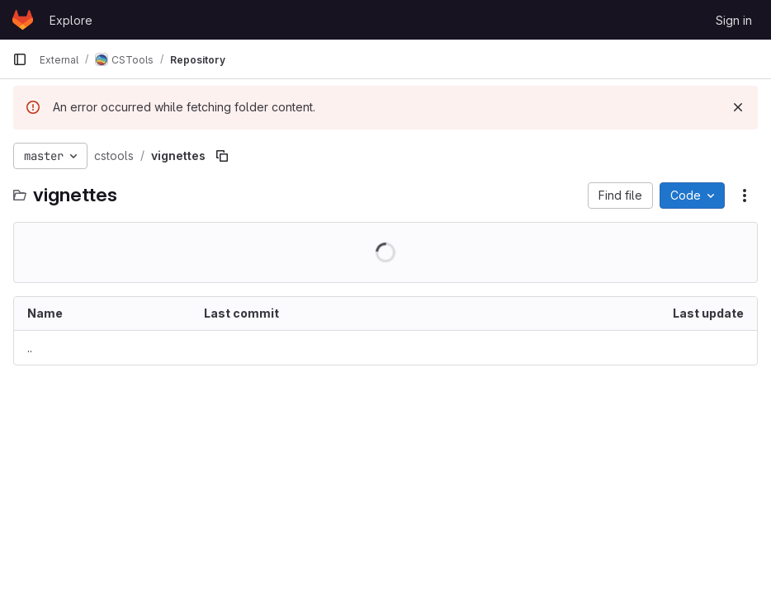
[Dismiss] (738, 107)
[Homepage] (22, 20)
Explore (71, 20)
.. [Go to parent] (29, 348)
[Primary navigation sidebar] (20, 59)
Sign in (734, 20)
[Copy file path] (222, 156)
